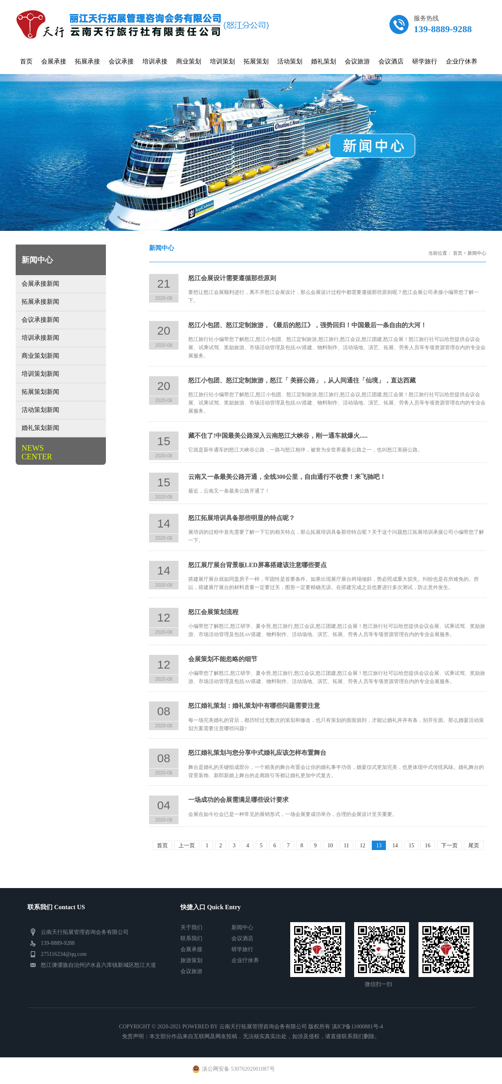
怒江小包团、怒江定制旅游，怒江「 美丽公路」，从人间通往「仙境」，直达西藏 (302, 380)
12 (362, 845)
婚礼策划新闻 (40, 427)
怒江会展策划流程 (213, 612)
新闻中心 (476, 253)
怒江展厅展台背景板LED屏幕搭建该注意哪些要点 (257, 565)
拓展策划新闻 (40, 391)
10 (330, 845)
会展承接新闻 (40, 283)
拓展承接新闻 (40, 301)
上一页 (186, 845)
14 (395, 845)
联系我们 (191, 938)
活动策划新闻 (40, 409)
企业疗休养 (245, 960)
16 (427, 845)
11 (346, 845)
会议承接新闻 (40, 319)
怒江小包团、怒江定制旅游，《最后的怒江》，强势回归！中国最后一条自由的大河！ (307, 325)
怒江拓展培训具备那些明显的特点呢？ (241, 518)
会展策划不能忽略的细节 (222, 659)
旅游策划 (191, 960)
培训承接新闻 (40, 337)
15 (411, 845)
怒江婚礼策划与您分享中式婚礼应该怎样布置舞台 (257, 752)
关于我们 (191, 927)
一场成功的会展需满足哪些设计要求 (238, 799)
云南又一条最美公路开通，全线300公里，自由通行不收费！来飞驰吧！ (287, 476)
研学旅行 (242, 949)
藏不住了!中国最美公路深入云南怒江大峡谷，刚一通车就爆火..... (277, 435)
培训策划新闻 (40, 373)
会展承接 (191, 949)
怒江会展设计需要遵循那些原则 (232, 278)
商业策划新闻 (40, 355)
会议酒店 (242, 938)
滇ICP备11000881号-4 (357, 1027)
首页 (457, 253)
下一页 (449, 845)
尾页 (473, 845)
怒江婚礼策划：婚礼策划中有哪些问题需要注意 (254, 705)
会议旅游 (191, 971)
